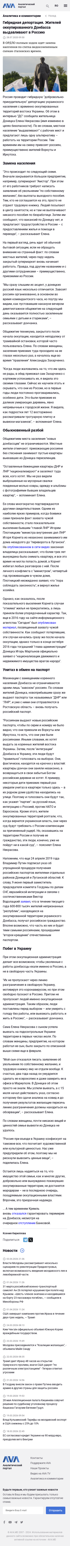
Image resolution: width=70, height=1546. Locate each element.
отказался (19, 1213)
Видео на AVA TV (40, 1473)
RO (56, 5)
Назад (52, 15)
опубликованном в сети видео (28, 547)
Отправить (55, 1510)
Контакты (36, 1457)
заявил (25, 901)
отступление (26, 1223)
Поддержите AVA (40, 1462)
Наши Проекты (39, 1468)
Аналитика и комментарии (46, 1478)
